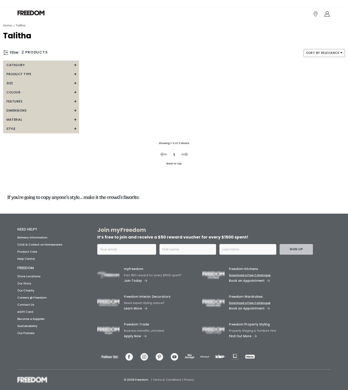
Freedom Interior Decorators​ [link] (147, 296)
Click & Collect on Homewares (39, 244)
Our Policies (25, 333)
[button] (41, 65)
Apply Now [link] (132, 336)
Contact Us (25, 305)
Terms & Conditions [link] (167, 380)
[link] (37, 13)
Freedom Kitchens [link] (243, 269)
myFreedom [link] (133, 269)
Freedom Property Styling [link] (249, 324)
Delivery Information (32, 237)
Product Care (27, 252)
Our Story (24, 283)
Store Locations (28, 276)
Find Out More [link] (240, 336)
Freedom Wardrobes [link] (246, 296)
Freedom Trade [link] (136, 324)
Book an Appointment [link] (246, 280)
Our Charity (25, 290)
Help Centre (26, 259)
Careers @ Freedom (31, 297)
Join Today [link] (133, 280)
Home (7, 25)
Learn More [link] (133, 308)
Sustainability (27, 326)
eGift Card (25, 312)
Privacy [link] (189, 380)
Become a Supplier (31, 319)
